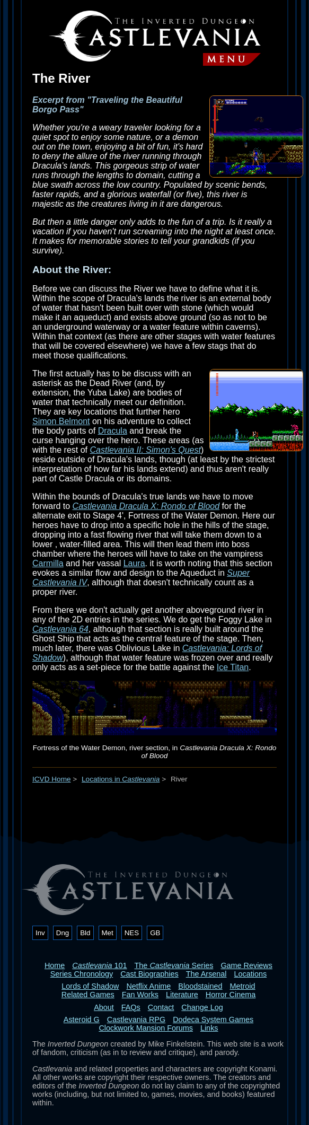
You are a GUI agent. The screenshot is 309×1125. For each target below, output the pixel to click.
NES (132, 933)
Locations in (121, 779)
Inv (40, 933)
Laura (134, 563)
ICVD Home (51, 779)
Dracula (112, 430)
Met (107, 933)
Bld (85, 933)
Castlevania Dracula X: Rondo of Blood (146, 506)
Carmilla (48, 563)
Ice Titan (233, 667)
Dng (62, 933)
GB (155, 933)
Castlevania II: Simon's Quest (145, 449)
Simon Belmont (61, 421)
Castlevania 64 (60, 629)
